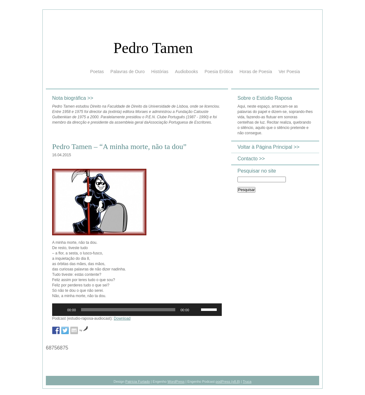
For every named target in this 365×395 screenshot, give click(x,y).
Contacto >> (251, 158)
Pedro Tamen (153, 48)
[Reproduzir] (60, 310)
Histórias (159, 71)
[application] (137, 309)
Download (122, 318)
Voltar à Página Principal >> (268, 147)
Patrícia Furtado (137, 381)
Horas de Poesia (255, 71)
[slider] (128, 309)
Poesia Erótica (218, 71)
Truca (247, 381)
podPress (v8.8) (227, 381)
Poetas (97, 71)
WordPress (175, 381)
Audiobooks (186, 71)
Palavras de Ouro (128, 71)
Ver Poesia (289, 71)
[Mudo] (196, 310)
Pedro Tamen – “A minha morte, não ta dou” (119, 146)
